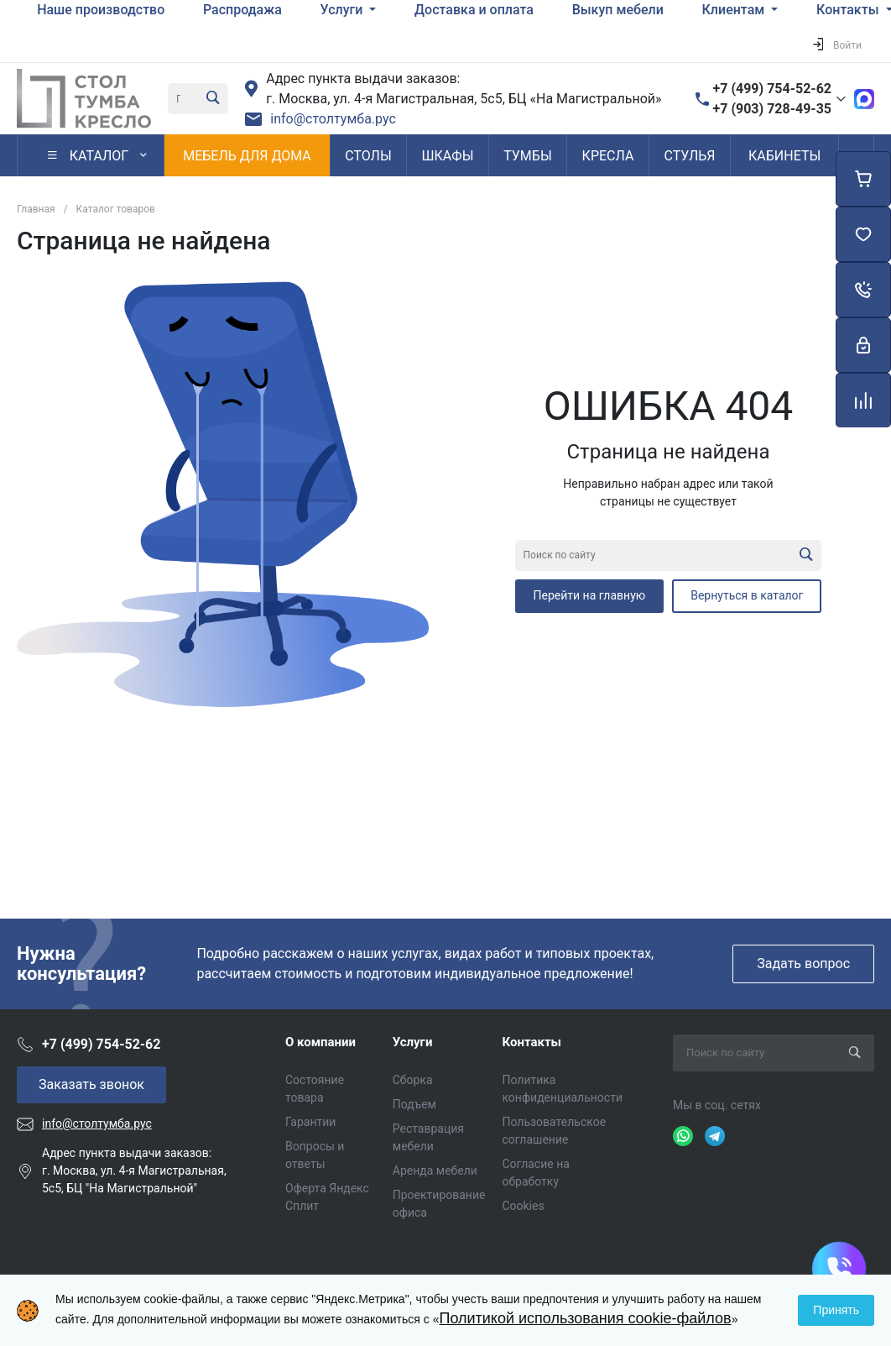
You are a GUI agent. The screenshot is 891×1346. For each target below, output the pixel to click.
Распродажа (242, 10)
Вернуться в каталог (746, 595)
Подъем (414, 1104)
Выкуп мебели (618, 10)
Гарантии (310, 1122)
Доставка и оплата (474, 10)
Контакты (531, 1042)
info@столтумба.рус (333, 119)
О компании (320, 1042)
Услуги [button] (343, 10)
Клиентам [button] (735, 10)
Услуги (413, 1042)
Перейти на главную (590, 595)
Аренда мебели (435, 1170)
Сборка (413, 1080)
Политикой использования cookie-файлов (585, 1318)
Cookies (523, 1205)
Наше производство (100, 10)
